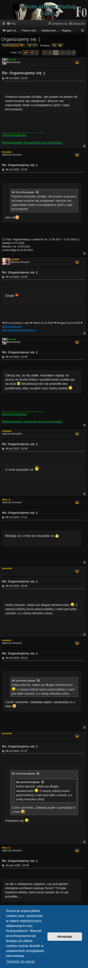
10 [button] (49, 53)
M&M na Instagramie (12, 326)
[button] (26, 52)
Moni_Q (6, 499)
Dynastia (7, 152)
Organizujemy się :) (20, 39)
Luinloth (14, 259)
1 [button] (36, 53)
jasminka (7, 568)
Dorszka (11, 59)
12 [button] (62, 53)
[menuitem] (11, 24)
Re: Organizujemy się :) (23, 73)
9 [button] (44, 53)
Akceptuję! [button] (64, 936)
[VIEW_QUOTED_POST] (37, 192)
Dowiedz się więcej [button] (21, 961)
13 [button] (68, 53)
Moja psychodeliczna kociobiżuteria (18, 330)
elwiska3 (6, 431)
